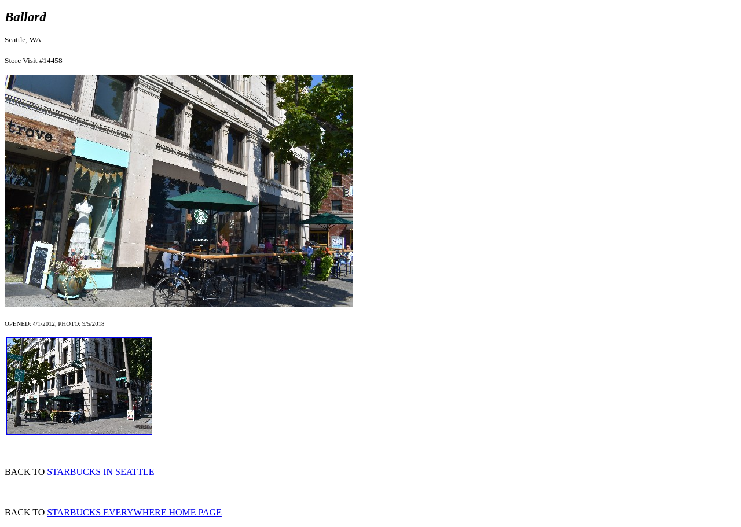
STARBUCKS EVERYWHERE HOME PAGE (134, 512)
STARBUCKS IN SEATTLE (100, 472)
